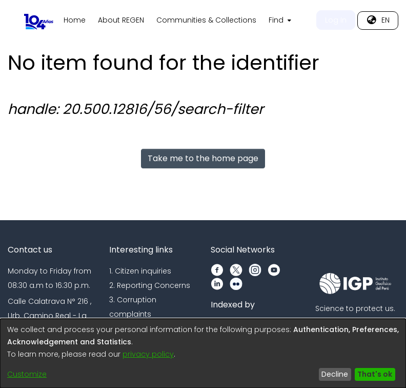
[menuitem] (393, 20)
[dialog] (203, 353)
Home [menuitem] (189, 20)
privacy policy (148, 354)
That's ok (374, 374)
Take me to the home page (203, 158)
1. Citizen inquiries (140, 271)
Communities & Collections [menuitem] (321, 20)
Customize (27, 374)
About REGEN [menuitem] (236, 20)
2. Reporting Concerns (149, 285)
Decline (334, 374)
